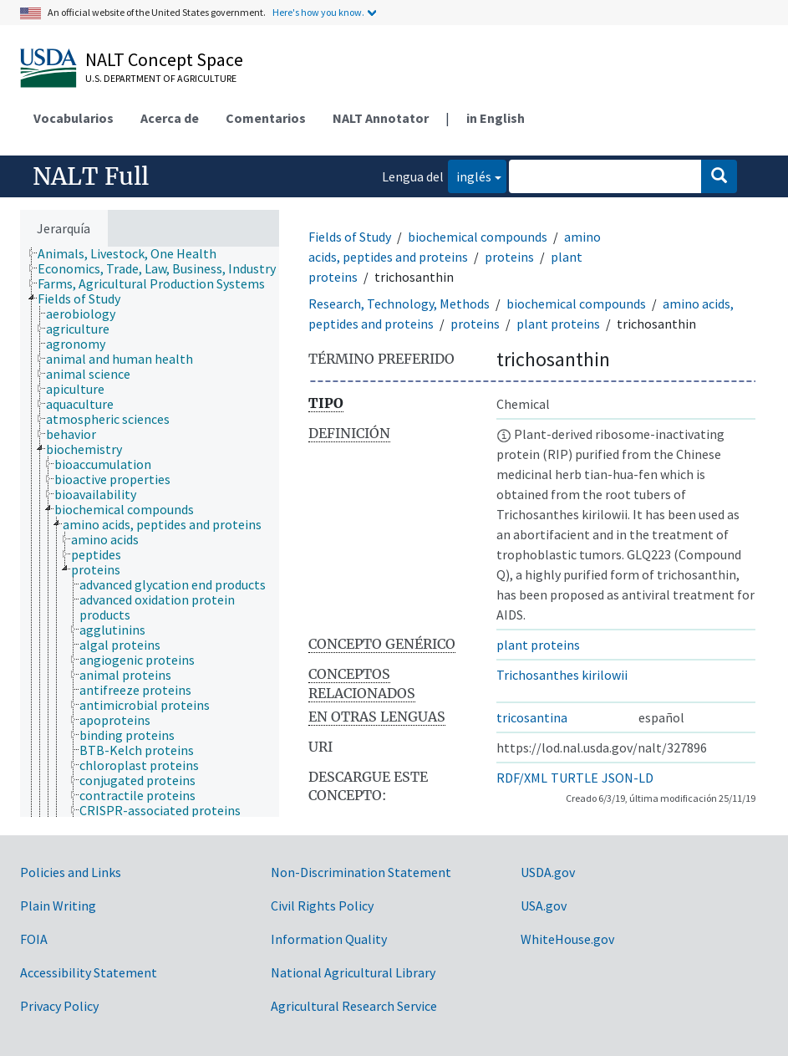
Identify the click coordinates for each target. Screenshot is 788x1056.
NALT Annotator (381, 118)
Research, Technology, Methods (399, 303)
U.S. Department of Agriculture (160, 78)
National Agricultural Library (353, 972)
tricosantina (531, 717)
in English (495, 118)
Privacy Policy (59, 1005)
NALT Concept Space (164, 59)
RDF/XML (521, 777)
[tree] (149, 532)
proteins (509, 256)
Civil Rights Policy (322, 905)
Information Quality (329, 939)
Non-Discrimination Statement (361, 872)
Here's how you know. (318, 12)
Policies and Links (70, 872)
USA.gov (544, 905)
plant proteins (558, 323)
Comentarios (266, 118)
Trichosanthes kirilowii (562, 674)
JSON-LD (627, 777)
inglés (469, 175)
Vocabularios (73, 118)
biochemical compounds (477, 236)
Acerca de (169, 118)
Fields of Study (349, 236)
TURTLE (574, 777)
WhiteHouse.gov (567, 939)
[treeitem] (134, 253)
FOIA (34, 939)
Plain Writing (58, 905)
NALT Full (91, 176)
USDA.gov (548, 872)
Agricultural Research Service (354, 1005)
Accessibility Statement (88, 972)
